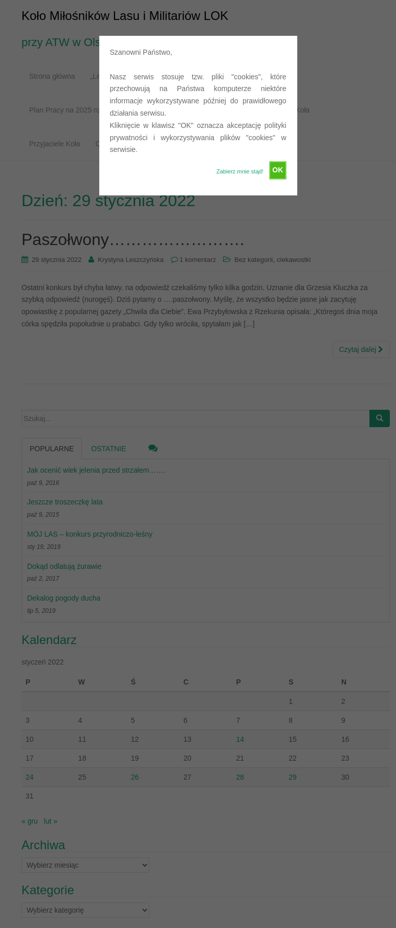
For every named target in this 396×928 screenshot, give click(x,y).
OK (277, 170)
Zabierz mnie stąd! (239, 171)
